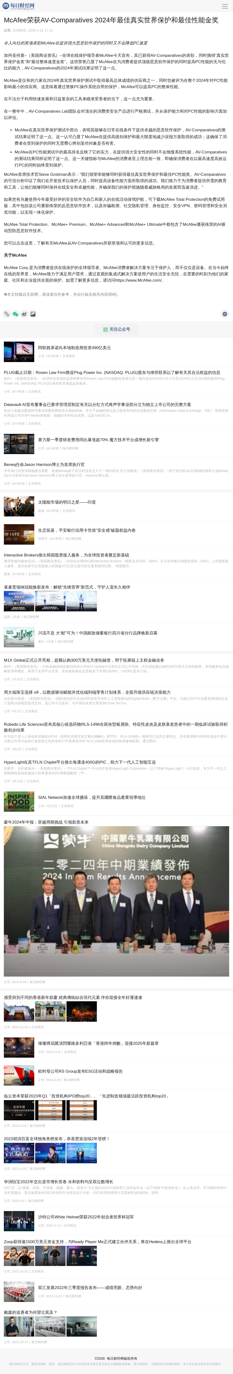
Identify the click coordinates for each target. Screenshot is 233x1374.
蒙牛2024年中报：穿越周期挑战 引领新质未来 (46, 822)
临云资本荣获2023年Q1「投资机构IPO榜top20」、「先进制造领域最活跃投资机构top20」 (87, 1096)
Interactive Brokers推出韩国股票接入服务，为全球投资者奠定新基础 (66, 555)
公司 (7, 30)
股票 (7, 574)
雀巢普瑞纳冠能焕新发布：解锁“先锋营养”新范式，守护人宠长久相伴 (67, 587)
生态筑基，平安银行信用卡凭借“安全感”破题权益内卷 (87, 530)
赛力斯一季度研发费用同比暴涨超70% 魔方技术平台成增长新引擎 (98, 440)
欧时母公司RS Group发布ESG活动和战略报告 (80, 1071)
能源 (41, 511)
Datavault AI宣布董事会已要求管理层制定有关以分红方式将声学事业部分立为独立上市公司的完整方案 (97, 404)
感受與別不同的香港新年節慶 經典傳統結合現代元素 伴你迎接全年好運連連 (73, 997)
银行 (41, 641)
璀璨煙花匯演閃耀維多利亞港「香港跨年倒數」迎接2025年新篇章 (98, 1043)
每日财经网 (115, 1358)
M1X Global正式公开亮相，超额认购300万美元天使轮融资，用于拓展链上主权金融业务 (84, 660)
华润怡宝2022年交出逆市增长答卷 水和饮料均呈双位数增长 (58, 1182)
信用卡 (43, 538)
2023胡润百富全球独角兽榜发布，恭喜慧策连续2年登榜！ (57, 1139)
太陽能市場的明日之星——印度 (67, 502)
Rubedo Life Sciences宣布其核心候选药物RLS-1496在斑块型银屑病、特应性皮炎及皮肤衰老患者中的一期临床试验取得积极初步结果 (116, 727)
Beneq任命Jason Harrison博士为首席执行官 (44, 464)
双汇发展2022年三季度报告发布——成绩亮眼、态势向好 (90, 1287)
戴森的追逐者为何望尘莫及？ (31, 1312)
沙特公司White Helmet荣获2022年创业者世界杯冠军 (86, 1217)
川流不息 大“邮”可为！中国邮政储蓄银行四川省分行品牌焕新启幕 (98, 633)
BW (112, 294)
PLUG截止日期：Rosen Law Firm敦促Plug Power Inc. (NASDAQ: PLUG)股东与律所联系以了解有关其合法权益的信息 (112, 372)
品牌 (7, 617)
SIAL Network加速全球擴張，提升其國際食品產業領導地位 (92, 797)
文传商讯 (19, 30)
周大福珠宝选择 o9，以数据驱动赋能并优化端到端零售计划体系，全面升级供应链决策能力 (87, 692)
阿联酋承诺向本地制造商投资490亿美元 (74, 348)
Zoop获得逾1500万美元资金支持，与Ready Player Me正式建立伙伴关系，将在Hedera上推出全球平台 (97, 1241)
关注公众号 (116, 329)
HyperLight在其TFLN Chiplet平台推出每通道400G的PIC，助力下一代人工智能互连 (80, 762)
